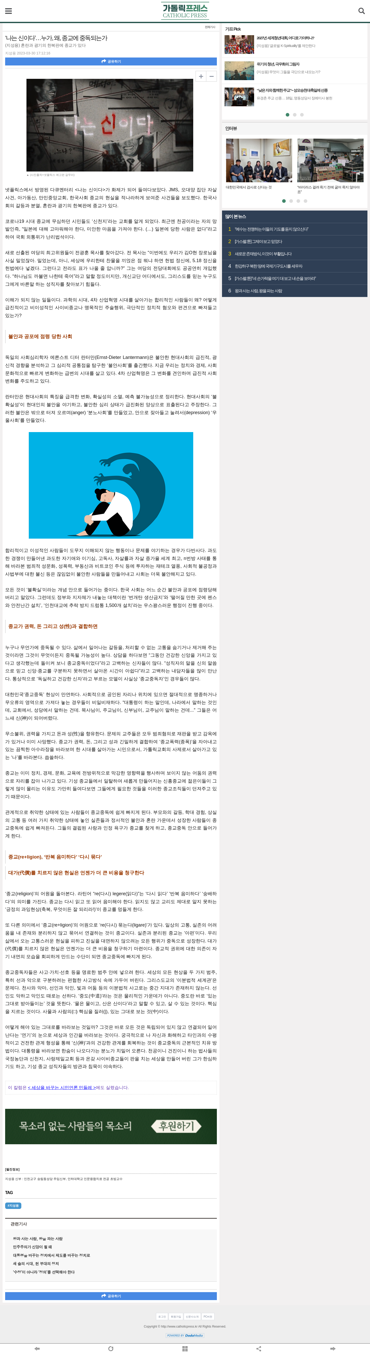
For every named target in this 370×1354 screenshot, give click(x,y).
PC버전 (207, 1316)
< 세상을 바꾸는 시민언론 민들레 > (62, 1087)
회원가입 (176, 1316)
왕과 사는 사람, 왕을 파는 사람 (37, 1238)
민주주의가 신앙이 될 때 (32, 1247)
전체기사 (210, 27)
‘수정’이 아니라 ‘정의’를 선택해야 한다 (44, 1272)
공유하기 (111, 61)
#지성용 (13, 1205)
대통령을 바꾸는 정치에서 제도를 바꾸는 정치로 (51, 1255)
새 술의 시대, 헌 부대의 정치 (36, 1263)
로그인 (162, 1316)
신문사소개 (192, 1316)
